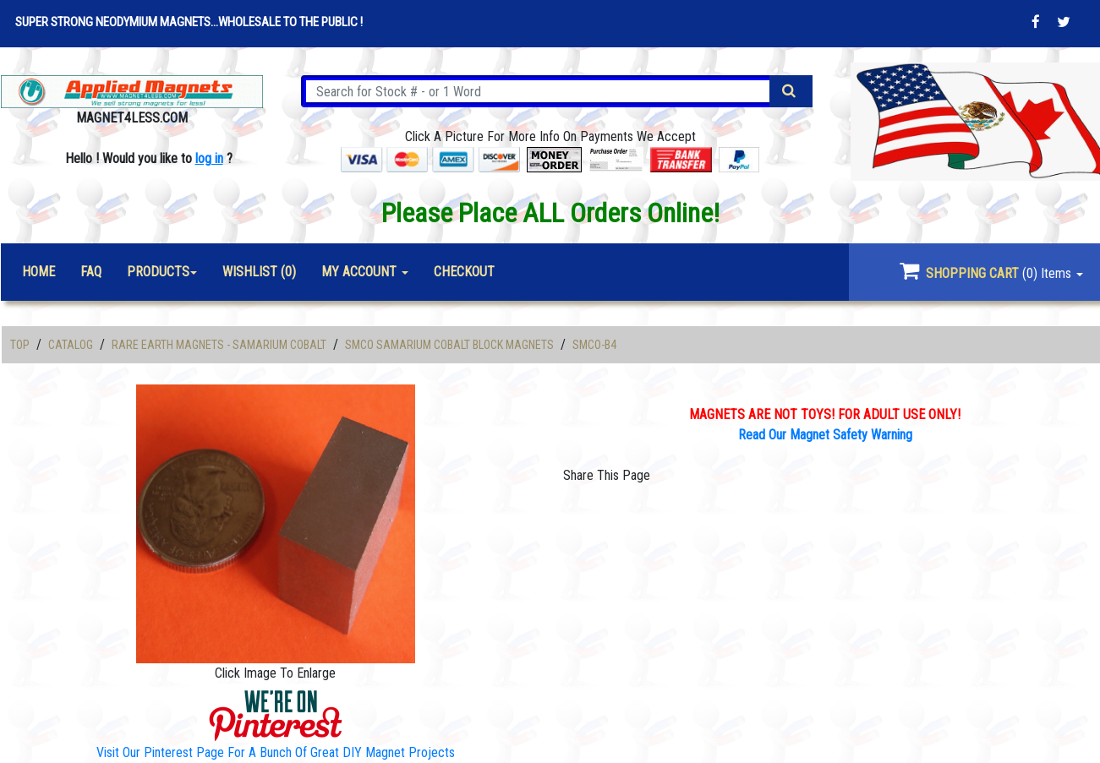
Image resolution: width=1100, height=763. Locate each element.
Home (38, 272)
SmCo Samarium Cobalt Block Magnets (449, 345)
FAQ (90, 272)
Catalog (70, 345)
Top (20, 345)
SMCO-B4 (594, 345)
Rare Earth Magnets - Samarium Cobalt (219, 345)
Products (158, 272)
